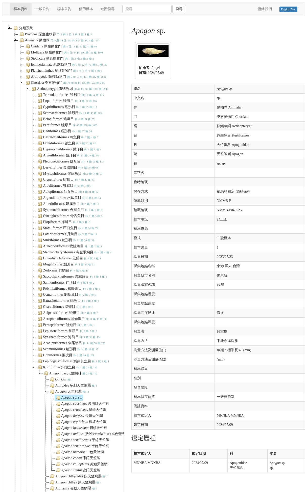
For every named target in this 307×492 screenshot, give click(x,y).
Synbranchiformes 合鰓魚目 (69, 210)
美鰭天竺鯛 (81, 464)
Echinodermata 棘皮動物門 (66, 65)
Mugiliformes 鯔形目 (66, 264)
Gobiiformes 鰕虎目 (66, 355)
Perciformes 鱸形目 (67, 125)
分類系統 (22, 28)
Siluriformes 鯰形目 (65, 240)
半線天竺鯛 (82, 440)
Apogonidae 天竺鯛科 (70, 373)
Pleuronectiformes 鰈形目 (70, 161)
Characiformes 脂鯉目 (65, 307)
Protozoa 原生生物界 (55, 34)
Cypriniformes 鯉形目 (67, 107)
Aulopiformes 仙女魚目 (68, 192)
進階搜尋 (108, 9)
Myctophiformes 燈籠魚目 (69, 174)
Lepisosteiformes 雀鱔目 (67, 331)
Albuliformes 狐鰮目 (64, 186)
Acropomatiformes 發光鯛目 (72, 319)
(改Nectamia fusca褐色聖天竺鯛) (94, 434)
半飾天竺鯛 (82, 446)
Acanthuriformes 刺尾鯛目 (71, 343)
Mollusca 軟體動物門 (64, 52)
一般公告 (42, 9)
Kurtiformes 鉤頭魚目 (67, 367)
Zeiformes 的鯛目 (62, 270)
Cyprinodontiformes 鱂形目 (69, 149)
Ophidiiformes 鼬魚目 (66, 143)
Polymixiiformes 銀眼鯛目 (68, 289)
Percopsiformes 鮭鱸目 (66, 325)
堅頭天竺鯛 (81, 410)
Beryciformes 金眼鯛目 (67, 168)
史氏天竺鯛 (78, 470)
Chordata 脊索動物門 (65, 83)
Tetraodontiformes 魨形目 (70, 95)
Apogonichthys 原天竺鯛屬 (75, 482)
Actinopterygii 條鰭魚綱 (69, 89)
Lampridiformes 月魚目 (67, 234)
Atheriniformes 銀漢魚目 (68, 204)
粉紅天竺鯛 (80, 422)
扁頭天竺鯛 (81, 428)
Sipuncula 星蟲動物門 (59, 59)
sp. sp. (68, 398)
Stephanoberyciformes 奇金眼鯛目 (74, 252)
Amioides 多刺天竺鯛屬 (73, 385)
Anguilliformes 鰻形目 (68, 155)
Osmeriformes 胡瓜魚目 (67, 295)
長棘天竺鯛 (79, 416)
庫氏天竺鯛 (78, 458)
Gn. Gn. (61, 379)
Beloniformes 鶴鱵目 (66, 119)
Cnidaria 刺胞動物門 (61, 46)
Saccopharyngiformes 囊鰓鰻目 (72, 277)
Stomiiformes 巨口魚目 (67, 228)
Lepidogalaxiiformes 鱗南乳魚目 (73, 361)
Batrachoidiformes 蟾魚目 (68, 301)
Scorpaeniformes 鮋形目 (69, 113)
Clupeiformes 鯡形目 (66, 180)
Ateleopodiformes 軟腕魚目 (69, 246)
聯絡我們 (265, 9)
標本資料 (23, 8)
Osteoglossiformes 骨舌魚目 (70, 216)
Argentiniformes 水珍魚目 (69, 198)
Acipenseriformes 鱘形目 (67, 313)
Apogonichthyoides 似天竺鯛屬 (78, 476)
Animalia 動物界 (59, 40)
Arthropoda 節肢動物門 (65, 77)
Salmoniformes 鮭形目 (65, 283)
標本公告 (64, 9)
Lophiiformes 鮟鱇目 (67, 101)
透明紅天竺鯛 (82, 404)
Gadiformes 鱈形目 (64, 131)
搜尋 (179, 9)
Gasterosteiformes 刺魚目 (68, 137)
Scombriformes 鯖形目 (67, 349)
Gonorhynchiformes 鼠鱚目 (69, 258)
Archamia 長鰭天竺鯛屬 (73, 488)
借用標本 (86, 9)
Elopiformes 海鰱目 (63, 222)
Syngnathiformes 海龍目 (69, 337)
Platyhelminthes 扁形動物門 (64, 71)
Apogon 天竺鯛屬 (69, 392)
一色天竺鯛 (79, 452)
